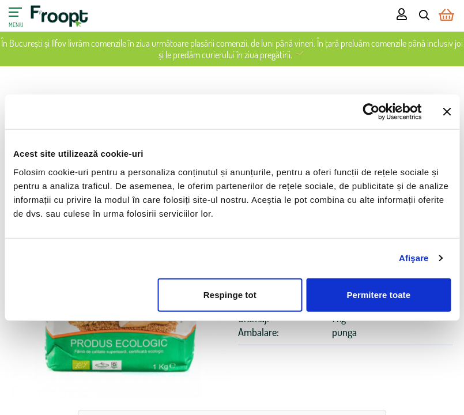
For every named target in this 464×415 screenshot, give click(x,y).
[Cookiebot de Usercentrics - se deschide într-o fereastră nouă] (370, 111)
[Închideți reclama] (447, 112)
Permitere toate (378, 294)
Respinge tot (229, 294)
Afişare (414, 258)
